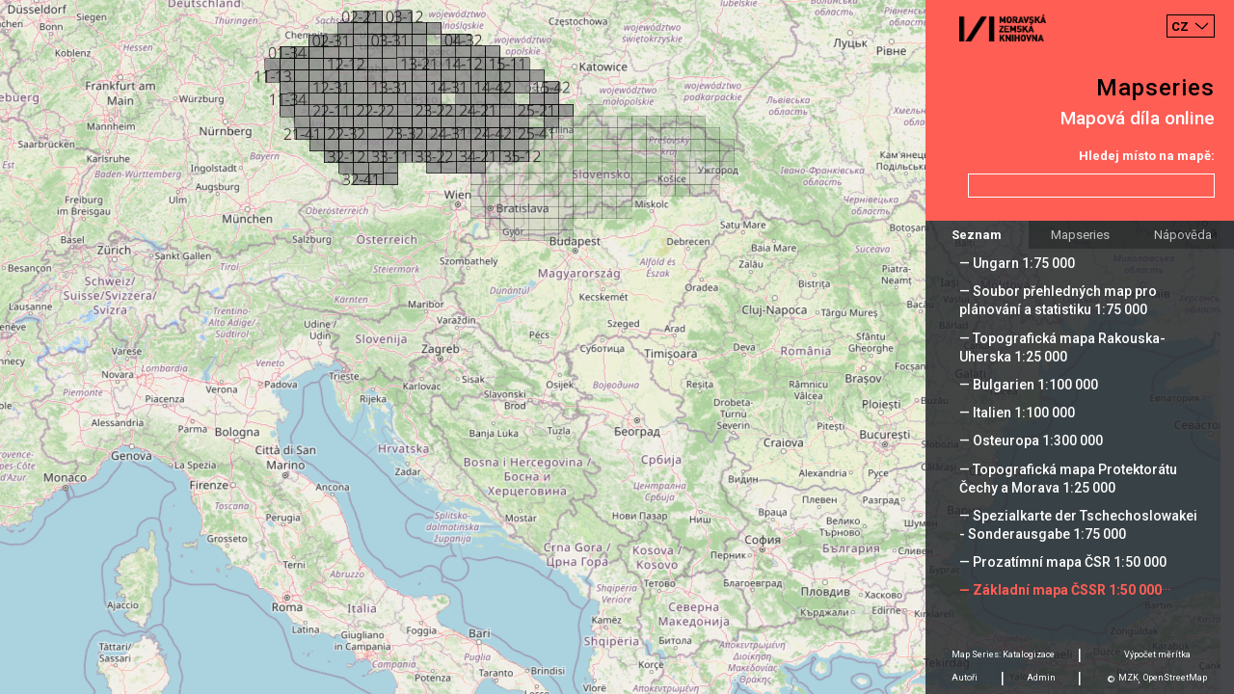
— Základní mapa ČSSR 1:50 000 (1060, 590)
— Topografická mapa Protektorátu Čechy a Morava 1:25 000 (1068, 478)
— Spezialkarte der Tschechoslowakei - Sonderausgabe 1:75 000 (1078, 525)
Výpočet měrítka (1157, 654)
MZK (1128, 677)
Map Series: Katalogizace (1003, 654)
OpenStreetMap (1175, 677)
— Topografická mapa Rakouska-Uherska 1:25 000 (1062, 347)
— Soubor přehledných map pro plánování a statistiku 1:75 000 (1058, 300)
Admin (1041, 677)
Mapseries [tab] (1080, 234)
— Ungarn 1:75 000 (1017, 263)
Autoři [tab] (965, 677)
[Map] (617, 347)
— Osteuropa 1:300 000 (1031, 440)
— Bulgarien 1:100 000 (1028, 384)
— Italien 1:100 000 (1017, 412)
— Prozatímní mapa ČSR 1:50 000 (1063, 562)
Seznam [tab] (977, 234)
